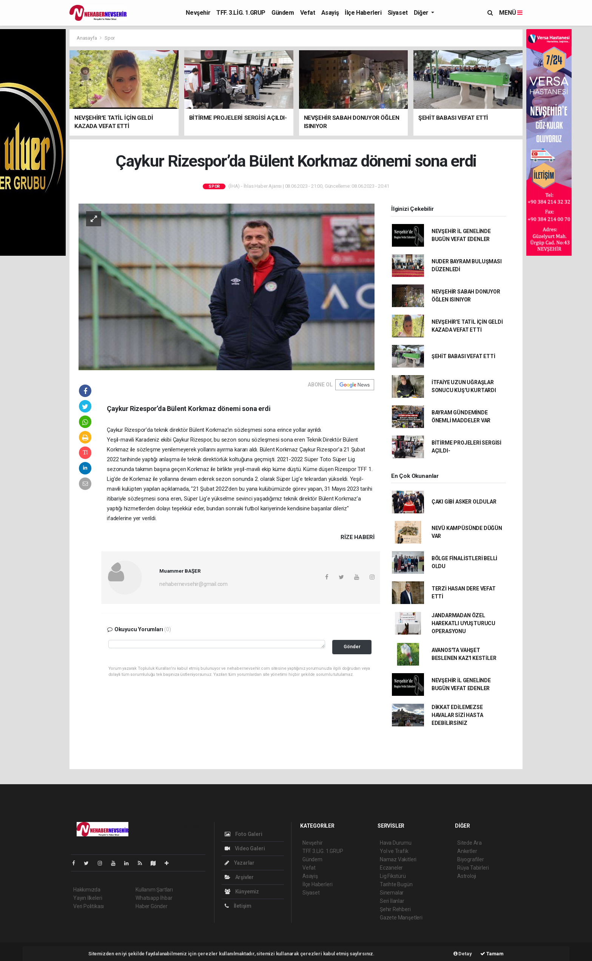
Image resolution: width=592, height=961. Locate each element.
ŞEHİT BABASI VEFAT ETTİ (463, 356)
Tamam (492, 953)
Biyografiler (470, 859)
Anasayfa (87, 38)
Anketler (467, 851)
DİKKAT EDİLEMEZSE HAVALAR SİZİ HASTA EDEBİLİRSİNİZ (457, 715)
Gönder (352, 646)
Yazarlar (239, 863)
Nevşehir (198, 12)
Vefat (307, 12)
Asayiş (330, 12)
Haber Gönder (152, 906)
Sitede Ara (469, 843)
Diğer (422, 12)
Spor (110, 38)
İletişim (238, 906)
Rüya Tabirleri (473, 868)
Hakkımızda (86, 890)
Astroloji (466, 876)
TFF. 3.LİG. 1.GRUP (240, 12)
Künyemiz (242, 891)
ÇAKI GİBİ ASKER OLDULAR (464, 502)
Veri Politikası (88, 906)
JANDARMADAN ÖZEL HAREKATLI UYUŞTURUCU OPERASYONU (463, 623)
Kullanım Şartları (154, 890)
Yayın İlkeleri (87, 898)
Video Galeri (245, 848)
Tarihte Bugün (396, 884)
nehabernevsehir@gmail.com (193, 584)
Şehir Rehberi (395, 909)
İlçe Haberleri (363, 12)
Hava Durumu (396, 843)
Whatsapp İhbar (154, 898)
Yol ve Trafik (394, 851)
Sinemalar (392, 893)
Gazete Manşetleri (401, 918)
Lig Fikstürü (393, 876)
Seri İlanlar (392, 901)
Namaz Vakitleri (398, 859)
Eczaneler (391, 868)
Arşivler (239, 877)
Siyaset (398, 12)
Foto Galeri (243, 834)
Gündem (282, 12)
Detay (462, 953)
